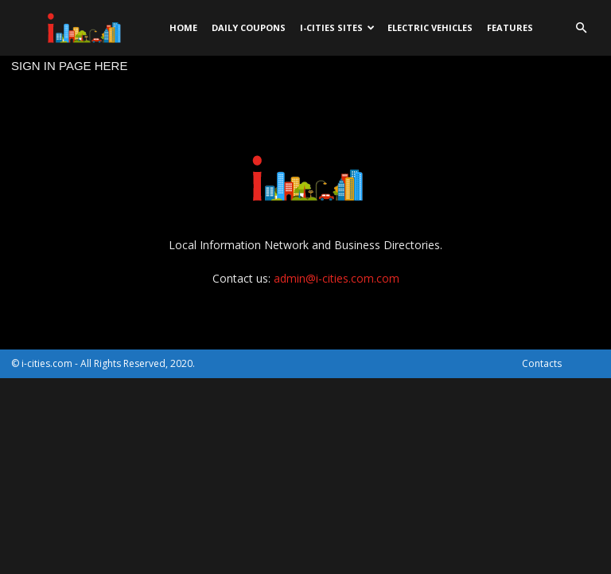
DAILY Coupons (249, 27)
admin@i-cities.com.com (336, 278)
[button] (581, 28)
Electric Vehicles (430, 27)
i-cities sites (337, 27)
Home (183, 27)
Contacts (542, 363)
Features (510, 27)
